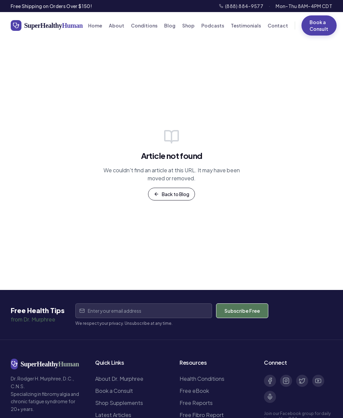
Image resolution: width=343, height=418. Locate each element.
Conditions (144, 25)
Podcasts (212, 25)
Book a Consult (319, 25)
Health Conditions (202, 378)
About (116, 25)
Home (95, 25)
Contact (278, 25)
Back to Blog (171, 194)
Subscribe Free (242, 311)
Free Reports (196, 402)
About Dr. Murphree (119, 378)
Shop (188, 25)
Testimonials (246, 25)
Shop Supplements (119, 402)
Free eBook (194, 390)
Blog (170, 25)
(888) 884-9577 (241, 6)
